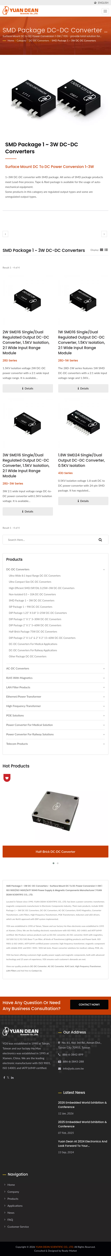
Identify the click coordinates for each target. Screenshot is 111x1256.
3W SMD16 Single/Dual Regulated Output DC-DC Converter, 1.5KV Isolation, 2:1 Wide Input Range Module (26, 466)
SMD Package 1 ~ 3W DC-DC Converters (74, 40)
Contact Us (36, 970)
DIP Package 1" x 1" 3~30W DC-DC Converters (35, 619)
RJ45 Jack (69, 966)
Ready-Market (69, 1250)
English (103, 2)
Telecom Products (17, 743)
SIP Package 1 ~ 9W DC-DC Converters (30, 606)
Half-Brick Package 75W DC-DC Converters (33, 631)
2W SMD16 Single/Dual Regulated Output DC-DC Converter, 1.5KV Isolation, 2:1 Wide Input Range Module (26, 342)
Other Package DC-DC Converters (27, 656)
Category (21, 40)
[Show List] (106, 249)
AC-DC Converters (17, 668)
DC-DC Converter (38, 966)
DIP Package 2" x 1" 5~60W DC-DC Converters (35, 625)
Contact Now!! (89, 1005)
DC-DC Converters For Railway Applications (33, 650)
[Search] (47, 539)
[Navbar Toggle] (105, 11)
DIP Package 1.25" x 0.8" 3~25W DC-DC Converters (38, 612)
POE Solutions (15, 715)
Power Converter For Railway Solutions (30, 734)
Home (11, 40)
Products (12, 1198)
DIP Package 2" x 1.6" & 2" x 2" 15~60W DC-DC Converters (42, 637)
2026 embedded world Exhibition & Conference (82, 1105)
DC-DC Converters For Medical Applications (33, 644)
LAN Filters (11, 970)
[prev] (5, 234)
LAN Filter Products (18, 687)
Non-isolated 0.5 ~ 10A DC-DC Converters (32, 594)
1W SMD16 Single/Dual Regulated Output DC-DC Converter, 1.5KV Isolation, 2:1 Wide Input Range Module (81, 342)
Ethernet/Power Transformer (23, 696)
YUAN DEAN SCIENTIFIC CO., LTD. (55, 1246)
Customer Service (18, 1226)
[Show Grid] (101, 249)
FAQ (10, 1219)
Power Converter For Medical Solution (29, 724)
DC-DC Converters (39, 40)
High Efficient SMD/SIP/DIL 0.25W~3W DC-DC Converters (42, 588)
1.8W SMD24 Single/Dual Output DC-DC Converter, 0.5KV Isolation (81, 460)
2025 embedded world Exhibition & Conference (82, 1124)
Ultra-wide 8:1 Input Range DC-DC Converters (34, 575)
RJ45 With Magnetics (19, 677)
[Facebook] (4, 1078)
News (10, 1212)
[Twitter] (8, 1078)
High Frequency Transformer (23, 706)
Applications (15, 1205)
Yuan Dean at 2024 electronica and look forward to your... (82, 1143)
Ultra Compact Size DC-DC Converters (30, 581)
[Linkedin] (12, 1078)
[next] (104, 234)
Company (13, 1191)
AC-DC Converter (56, 966)
